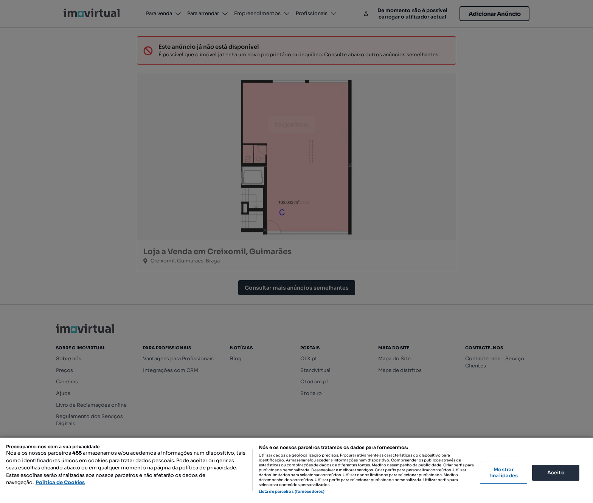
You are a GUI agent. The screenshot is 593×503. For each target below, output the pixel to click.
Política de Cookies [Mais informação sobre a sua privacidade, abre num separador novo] (60, 482)
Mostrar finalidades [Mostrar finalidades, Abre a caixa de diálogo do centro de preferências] (503, 472)
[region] (296, 470)
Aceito (556, 472)
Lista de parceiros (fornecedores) (291, 491)
